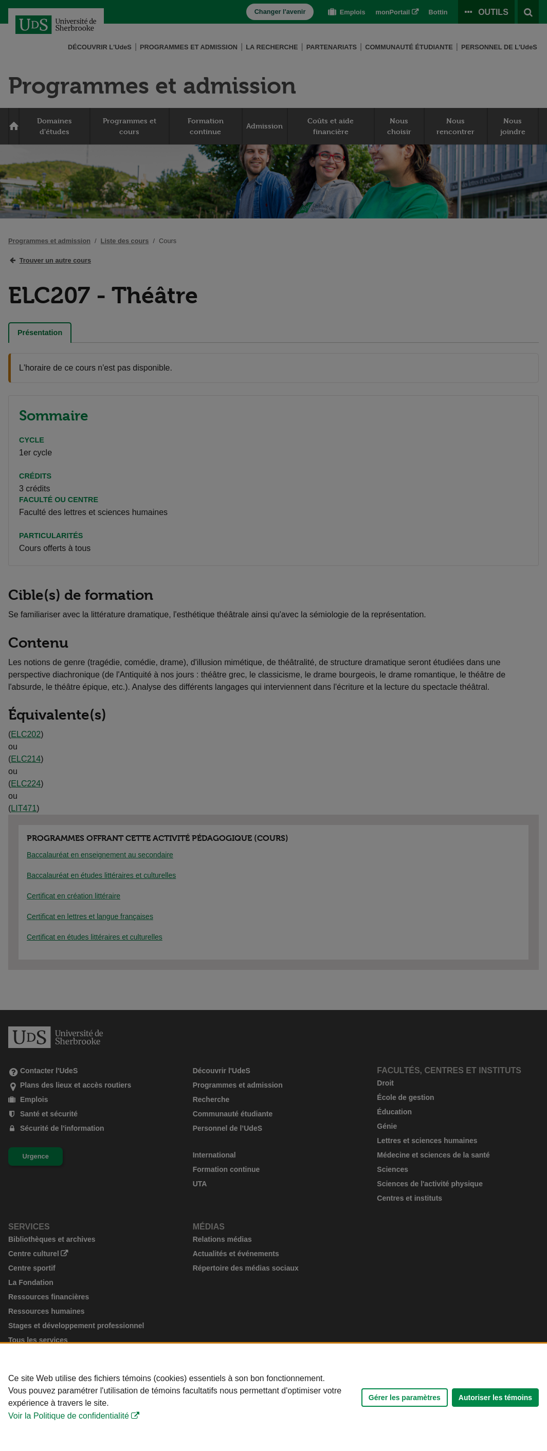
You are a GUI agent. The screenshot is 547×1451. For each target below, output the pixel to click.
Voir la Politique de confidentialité (68, 1415)
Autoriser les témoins (495, 1397)
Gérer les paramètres (405, 1397)
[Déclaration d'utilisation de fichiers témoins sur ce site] (273, 1397)
